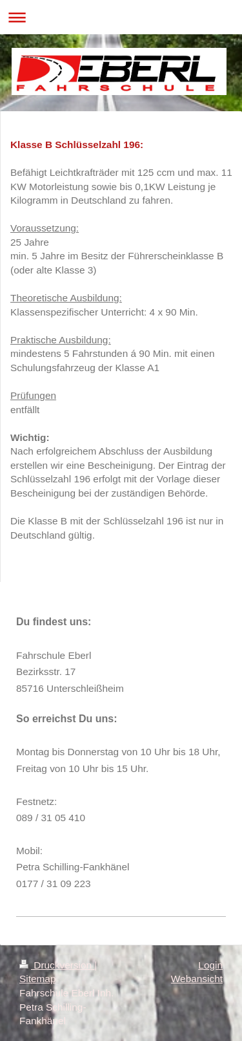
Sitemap (37, 978)
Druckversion (56, 965)
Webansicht (197, 978)
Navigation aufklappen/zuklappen (121, 17)
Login (210, 965)
